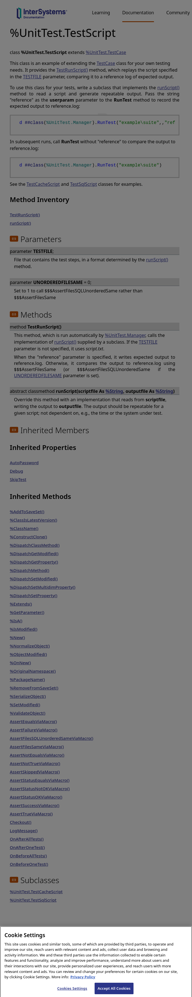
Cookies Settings (72, 991)
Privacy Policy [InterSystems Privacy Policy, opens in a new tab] (83, 979)
